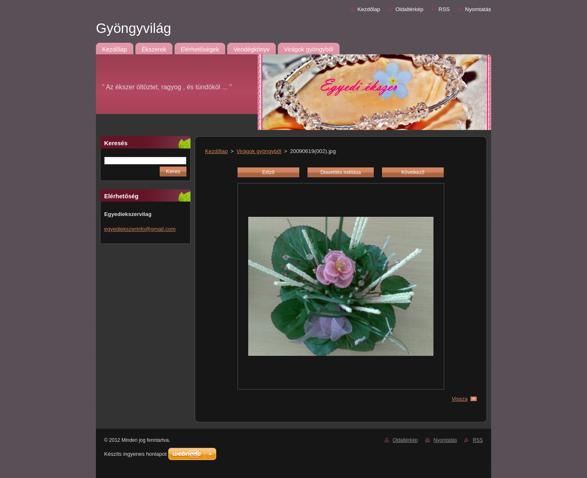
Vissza (460, 399)
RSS (444, 9)
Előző (268, 172)
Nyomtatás (478, 9)
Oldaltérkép (409, 9)
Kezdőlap (368, 9)
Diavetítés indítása (340, 172)
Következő (412, 172)
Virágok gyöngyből (258, 151)
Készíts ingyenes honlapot (135, 454)
